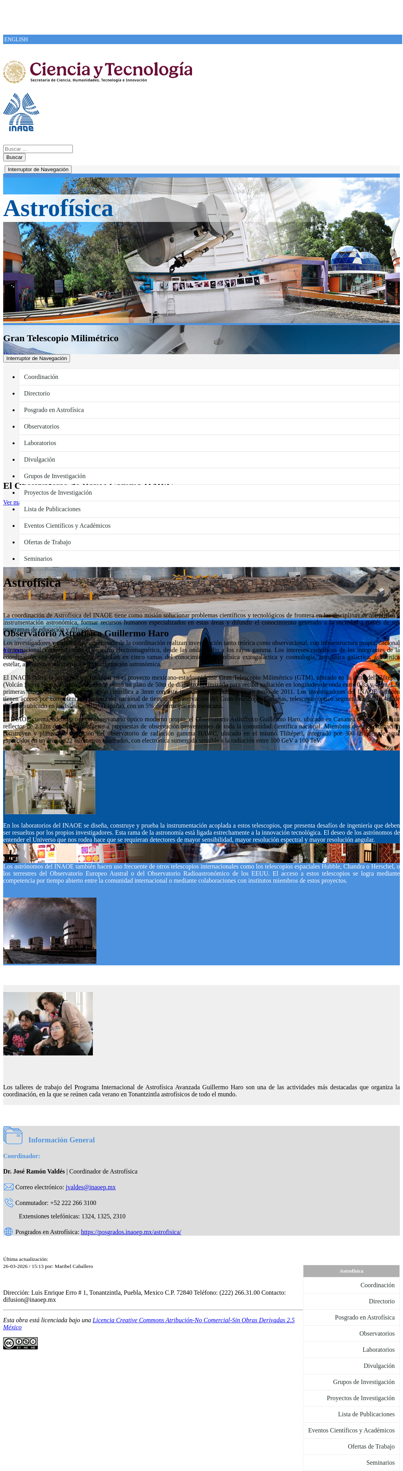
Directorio (37, 393)
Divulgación (39, 459)
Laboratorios (40, 443)
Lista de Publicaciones (52, 509)
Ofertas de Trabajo (47, 542)
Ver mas (13, 502)
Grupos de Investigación (54, 476)
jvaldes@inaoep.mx (91, 1187)
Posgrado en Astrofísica (54, 410)
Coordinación (41, 376)
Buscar (14, 157)
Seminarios (38, 558)
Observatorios (41, 426)
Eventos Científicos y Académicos (67, 525)
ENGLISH (16, 40)
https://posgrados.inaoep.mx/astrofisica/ (131, 1232)
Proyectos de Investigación (58, 492)
